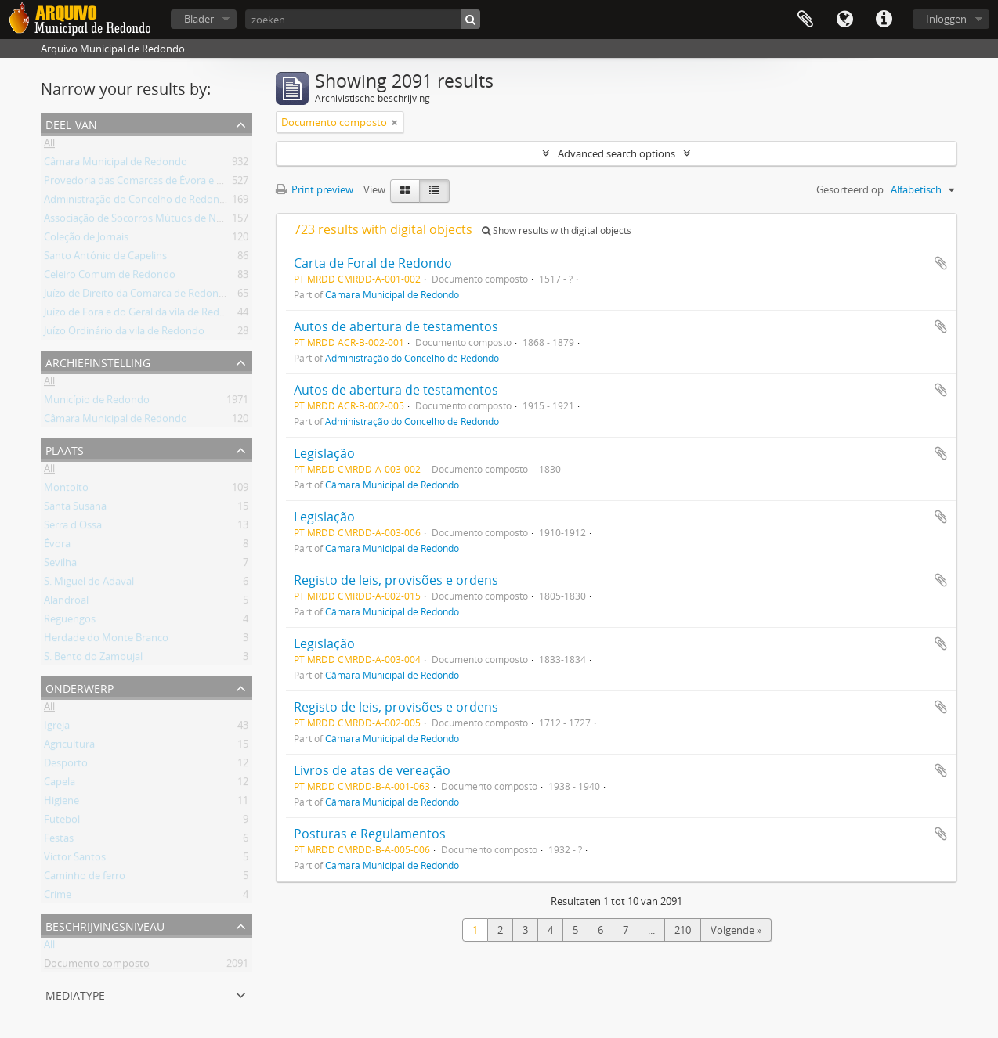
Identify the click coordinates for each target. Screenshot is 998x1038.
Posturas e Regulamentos (370, 833)
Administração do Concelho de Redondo (138, 202)
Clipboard (805, 19)
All (49, 146)
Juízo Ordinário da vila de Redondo (124, 333)
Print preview (314, 189)
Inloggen (946, 19)
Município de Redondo (97, 402)
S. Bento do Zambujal (93, 659)
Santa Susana (75, 509)
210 (682, 930)
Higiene (61, 803)
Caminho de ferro (84, 878)
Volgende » (736, 930)
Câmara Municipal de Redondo (115, 164)
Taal (844, 19)
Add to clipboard (941, 263)
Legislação (324, 453)
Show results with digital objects (556, 230)
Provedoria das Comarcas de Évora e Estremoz (152, 183)
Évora (57, 546)
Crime (57, 897)
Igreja (57, 728)
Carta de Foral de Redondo (373, 263)
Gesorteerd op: (851, 189)
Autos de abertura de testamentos (396, 326)
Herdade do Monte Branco (106, 640)
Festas (59, 841)
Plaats (64, 449)
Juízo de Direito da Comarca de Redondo (137, 296)
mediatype (75, 993)
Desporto (66, 766)
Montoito (66, 490)
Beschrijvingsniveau (105, 924)
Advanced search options (616, 153)
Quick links (883, 19)
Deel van (71, 123)
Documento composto (97, 966)
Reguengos (70, 622)
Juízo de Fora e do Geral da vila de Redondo (144, 315)
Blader (199, 19)
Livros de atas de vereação (372, 770)
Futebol (62, 822)
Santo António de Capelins (105, 258)
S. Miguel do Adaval (89, 584)
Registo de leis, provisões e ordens (396, 580)
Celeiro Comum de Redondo (109, 277)
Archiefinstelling (97, 361)
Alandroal (66, 603)
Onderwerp (79, 686)
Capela (59, 784)
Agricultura (69, 747)
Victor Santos (75, 859)
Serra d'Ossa (73, 528)
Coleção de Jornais (86, 239)
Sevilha (60, 565)
